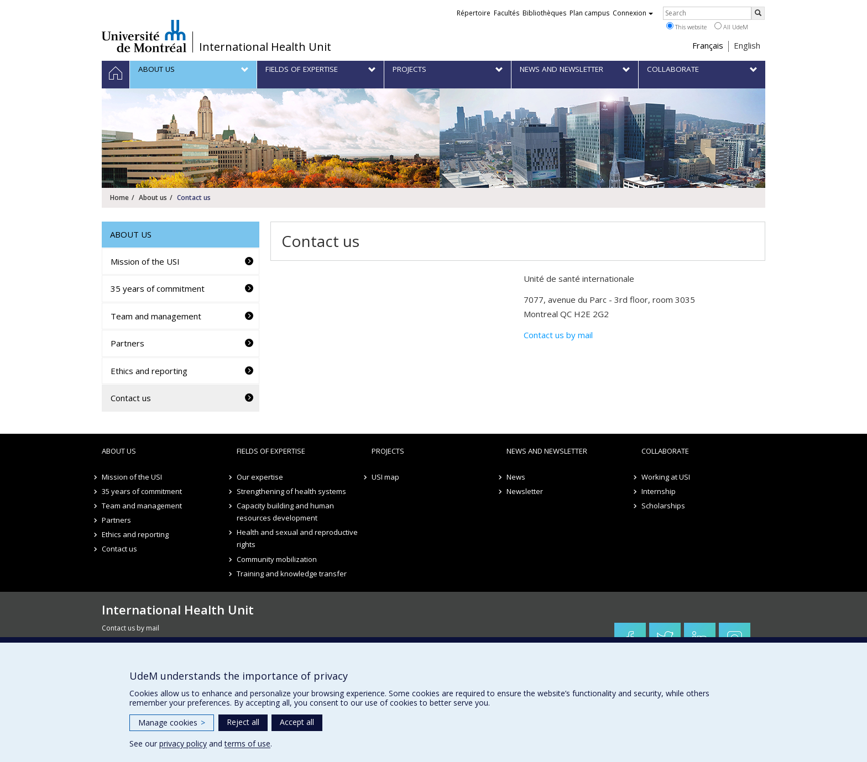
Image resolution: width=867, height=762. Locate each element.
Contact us (131, 397)
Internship (658, 491)
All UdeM (731, 26)
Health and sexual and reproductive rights (297, 538)
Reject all (243, 722)
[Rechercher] (758, 13)
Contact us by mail (558, 334)
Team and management (156, 316)
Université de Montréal (144, 35)
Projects (388, 451)
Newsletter (524, 491)
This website (686, 26)
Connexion (633, 13)
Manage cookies (171, 722)
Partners (127, 343)
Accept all (297, 722)
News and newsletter (546, 451)
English (747, 45)
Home (119, 197)
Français (707, 45)
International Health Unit (265, 46)
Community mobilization (277, 559)
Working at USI (665, 477)
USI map (385, 477)
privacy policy (183, 743)
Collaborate (665, 451)
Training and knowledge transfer (292, 574)
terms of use (247, 743)
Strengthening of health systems (291, 491)
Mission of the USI (145, 261)
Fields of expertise (271, 451)
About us (153, 197)
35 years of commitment (158, 288)
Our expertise (260, 477)
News (515, 477)
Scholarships (663, 506)
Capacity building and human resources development (285, 512)
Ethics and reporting (149, 370)
